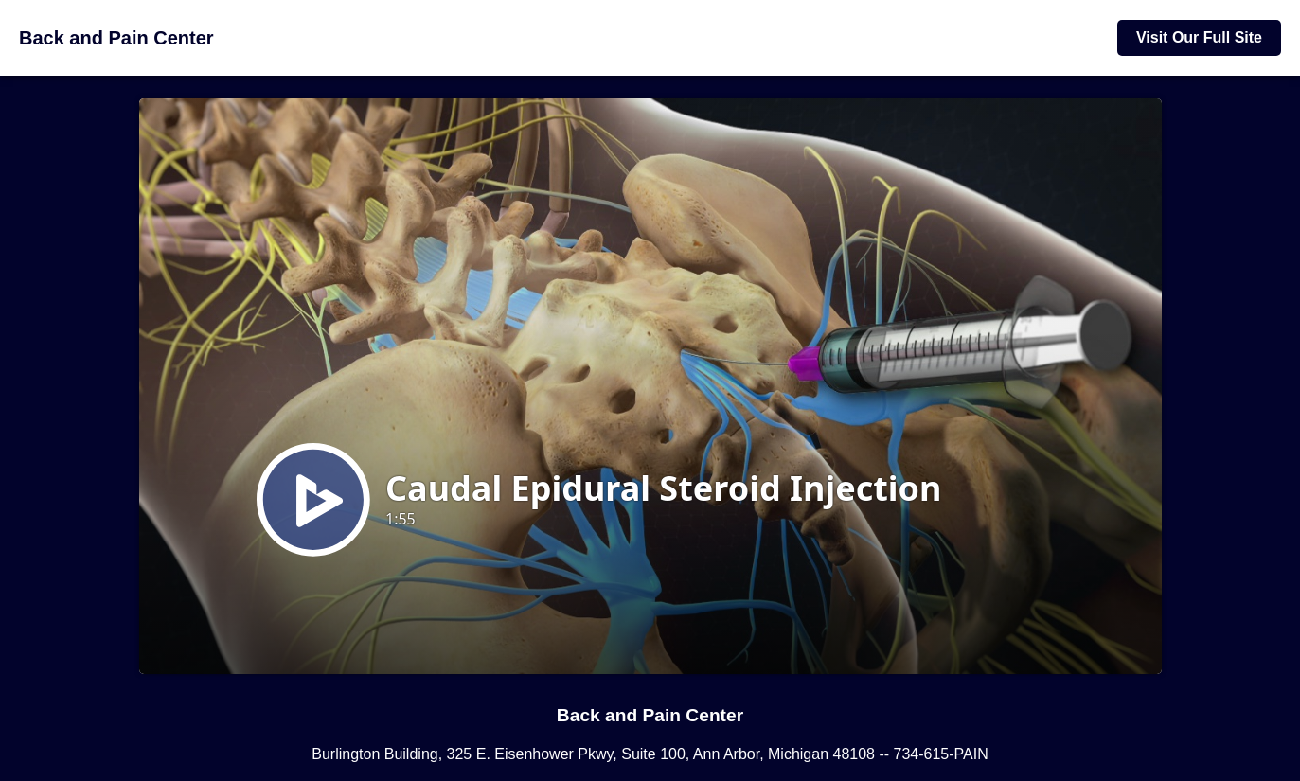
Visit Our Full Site (1199, 37)
